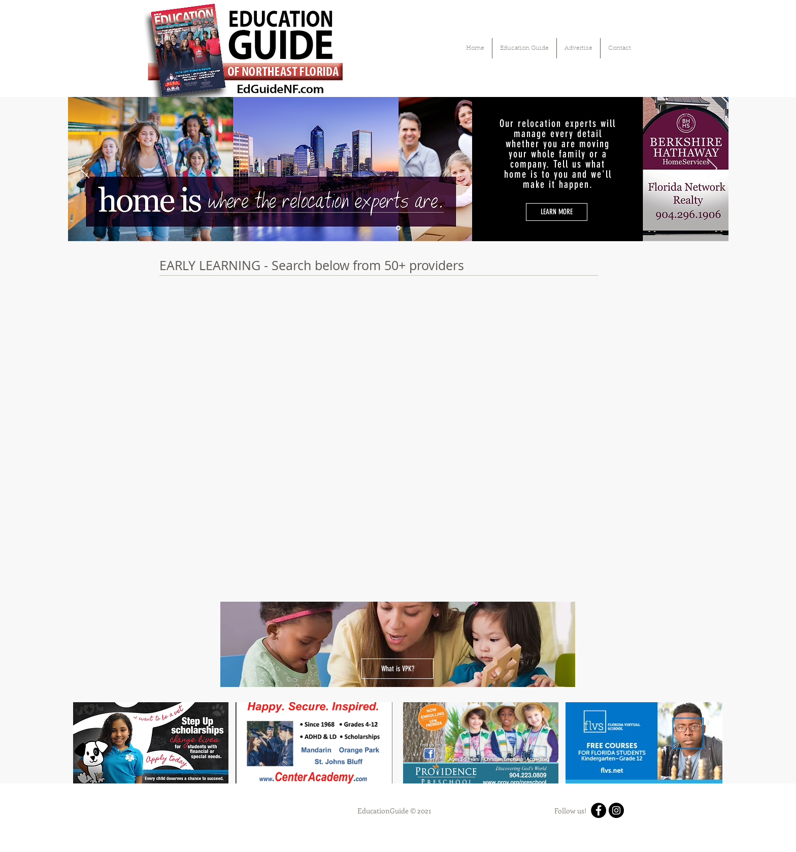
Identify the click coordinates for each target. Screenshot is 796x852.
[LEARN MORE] (556, 212)
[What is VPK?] (397, 669)
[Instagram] (616, 810)
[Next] (712, 169)
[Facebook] (598, 810)
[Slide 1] (398, 228)
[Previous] (84, 169)
